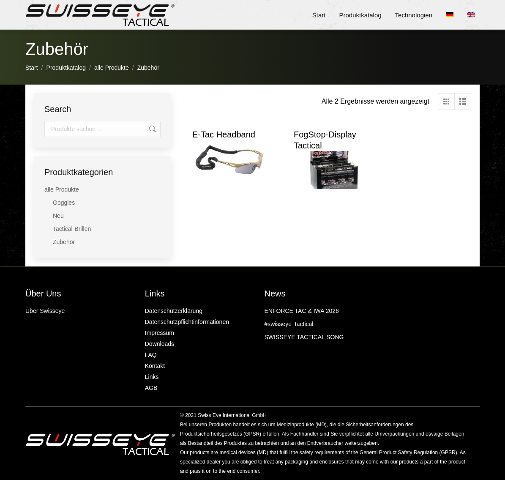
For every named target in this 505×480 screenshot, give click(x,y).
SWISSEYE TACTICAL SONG (304, 337)
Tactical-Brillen (72, 228)
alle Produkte (61, 189)
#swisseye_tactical (289, 324)
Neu (58, 215)
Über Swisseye (45, 310)
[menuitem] (452, 15)
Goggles (64, 202)
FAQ (151, 354)
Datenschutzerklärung (173, 310)
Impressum (159, 332)
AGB (151, 387)
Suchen (151, 129)
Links (152, 376)
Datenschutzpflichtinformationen (187, 321)
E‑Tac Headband (223, 134)
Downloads (159, 343)
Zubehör (64, 242)
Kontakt (155, 365)
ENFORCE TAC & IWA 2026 (302, 310)
